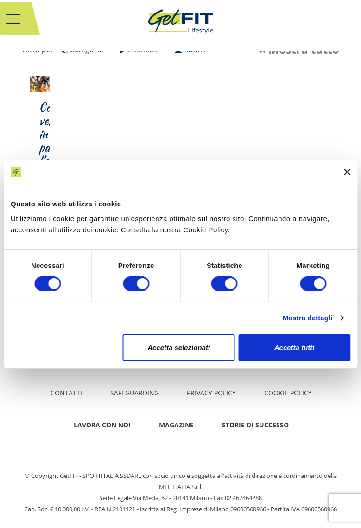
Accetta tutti (294, 347)
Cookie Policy (288, 392)
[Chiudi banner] (347, 172)
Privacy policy (211, 392)
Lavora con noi (102, 424)
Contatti (66, 392)
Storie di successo (255, 424)
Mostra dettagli (307, 318)
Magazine (176, 424)
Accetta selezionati (178, 347)
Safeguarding (134, 392)
